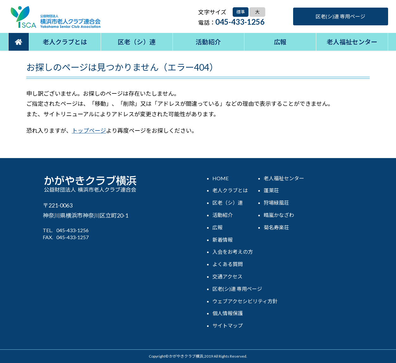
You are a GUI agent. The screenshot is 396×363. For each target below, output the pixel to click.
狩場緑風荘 (276, 203)
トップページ (89, 130)
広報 (280, 42)
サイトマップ (227, 325)
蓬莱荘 (271, 190)
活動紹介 (208, 42)
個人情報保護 (227, 313)
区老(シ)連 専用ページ (340, 16)
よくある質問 (227, 264)
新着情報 (222, 240)
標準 (240, 12)
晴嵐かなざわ (279, 215)
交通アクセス (227, 276)
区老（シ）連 (137, 42)
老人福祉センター (352, 42)
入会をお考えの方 (232, 252)
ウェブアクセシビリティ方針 (245, 301)
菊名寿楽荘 (276, 227)
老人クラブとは (65, 42)
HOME (220, 178)
